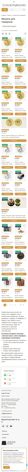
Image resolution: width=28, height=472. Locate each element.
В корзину (7, 60)
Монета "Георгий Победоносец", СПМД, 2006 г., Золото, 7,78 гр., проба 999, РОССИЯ (13, 136)
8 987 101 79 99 (5, 393)
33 (20, 305)
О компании (5, 434)
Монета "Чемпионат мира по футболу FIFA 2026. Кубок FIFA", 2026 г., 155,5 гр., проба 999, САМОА (13, 216)
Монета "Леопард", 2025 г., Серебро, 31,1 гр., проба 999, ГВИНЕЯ (20, 270)
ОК (6, 467)
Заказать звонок (5, 396)
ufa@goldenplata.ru (6, 413)
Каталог (4, 437)
